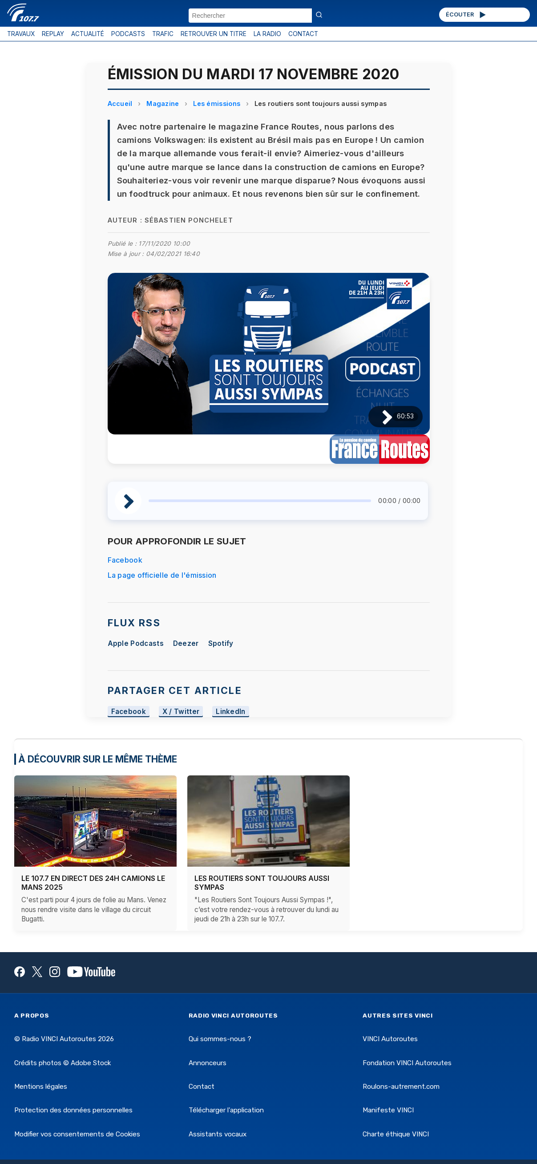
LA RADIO (267, 33)
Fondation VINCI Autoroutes (407, 1063)
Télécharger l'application (226, 1110)
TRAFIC (163, 33)
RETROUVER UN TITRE (213, 33)
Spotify (221, 643)
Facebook (125, 560)
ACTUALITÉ (87, 33)
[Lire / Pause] (380, 416)
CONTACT (303, 33)
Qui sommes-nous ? (220, 1039)
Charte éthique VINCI (396, 1134)
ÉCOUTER (466, 15)
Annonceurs (207, 1063)
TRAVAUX (21, 33)
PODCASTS (128, 33)
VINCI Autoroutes (390, 1039)
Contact (201, 1087)
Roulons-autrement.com (401, 1087)
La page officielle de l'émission (162, 575)
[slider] (260, 500)
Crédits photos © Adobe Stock (62, 1063)
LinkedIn (231, 711)
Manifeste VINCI (388, 1110)
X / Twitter (181, 711)
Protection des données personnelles (73, 1110)
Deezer (186, 643)
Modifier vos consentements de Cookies (77, 1134)
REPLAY (53, 33)
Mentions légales (40, 1087)
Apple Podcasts (136, 643)
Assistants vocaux (217, 1134)
